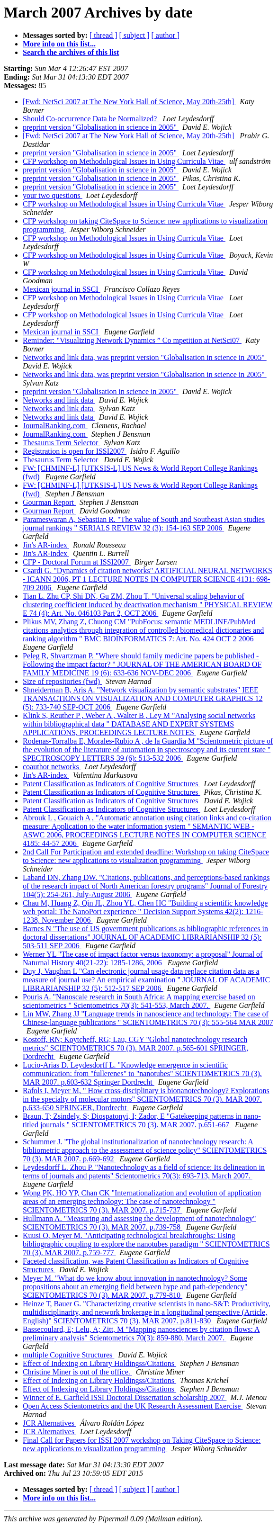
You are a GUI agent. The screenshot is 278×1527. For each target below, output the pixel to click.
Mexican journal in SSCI (61, 289)
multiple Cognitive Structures (68, 1355)
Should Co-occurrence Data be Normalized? (91, 119)
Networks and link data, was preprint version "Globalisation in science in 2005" (145, 357)
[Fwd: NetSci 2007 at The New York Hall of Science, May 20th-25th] (129, 102)
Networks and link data (59, 400)
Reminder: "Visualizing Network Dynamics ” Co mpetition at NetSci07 (132, 340)
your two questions (52, 195)
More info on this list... (59, 44)
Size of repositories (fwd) (62, 681)
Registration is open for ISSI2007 (74, 451)
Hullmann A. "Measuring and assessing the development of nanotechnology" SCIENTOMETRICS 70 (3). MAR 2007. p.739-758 (139, 1222)
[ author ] (166, 35)
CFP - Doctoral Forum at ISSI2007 (77, 562)
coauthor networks (52, 767)
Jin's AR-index (46, 545)
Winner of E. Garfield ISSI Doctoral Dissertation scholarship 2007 (124, 1397)
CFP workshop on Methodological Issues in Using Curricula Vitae (124, 161)
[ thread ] (103, 35)
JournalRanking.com (55, 426)
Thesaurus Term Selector (61, 443)
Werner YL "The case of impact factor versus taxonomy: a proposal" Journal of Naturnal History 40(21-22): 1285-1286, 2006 (142, 958)
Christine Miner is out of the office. (77, 1372)
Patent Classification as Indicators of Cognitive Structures (111, 784)
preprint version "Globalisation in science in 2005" (101, 127)
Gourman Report (49, 502)
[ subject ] (134, 35)
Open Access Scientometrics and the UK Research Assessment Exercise (132, 1406)
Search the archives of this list (71, 52)
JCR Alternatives (49, 1423)
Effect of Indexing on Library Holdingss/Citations (99, 1363)
